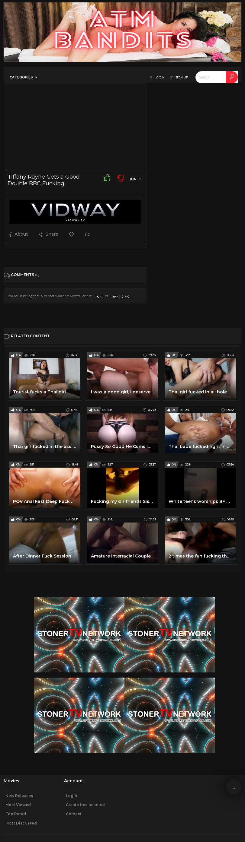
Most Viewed (18, 804)
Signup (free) (120, 296)
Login (98, 296)
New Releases (19, 795)
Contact (74, 814)
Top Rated (15, 814)
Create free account (85, 804)
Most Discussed (21, 823)
